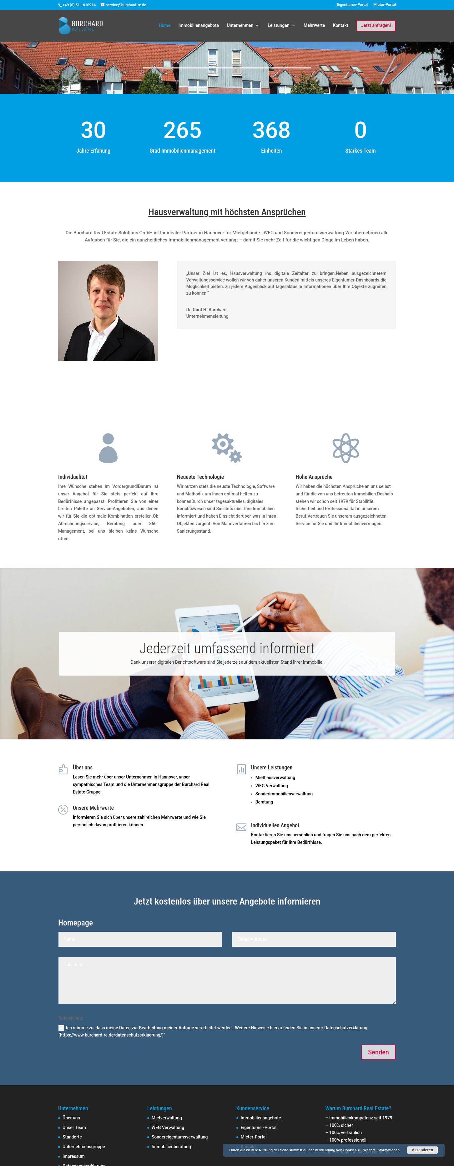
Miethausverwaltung (275, 777)
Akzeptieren (422, 1150)
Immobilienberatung (171, 1146)
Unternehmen (240, 25)
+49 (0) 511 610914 (79, 5)
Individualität (72, 477)
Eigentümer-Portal (352, 5)
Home (165, 25)
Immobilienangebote (199, 25)
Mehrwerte (314, 25)
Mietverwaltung (167, 1117)
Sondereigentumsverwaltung (180, 1136)
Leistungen (279, 25)
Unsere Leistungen (272, 767)
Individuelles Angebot (275, 825)
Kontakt (340, 25)
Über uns (83, 767)
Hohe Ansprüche (314, 477)
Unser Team (74, 1127)
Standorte (72, 1136)
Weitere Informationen (381, 1150)
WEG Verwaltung (168, 1127)
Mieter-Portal (384, 5)
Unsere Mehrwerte (93, 807)
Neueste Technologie (200, 477)
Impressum (74, 1156)
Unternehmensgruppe (84, 1146)
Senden (378, 1052)
